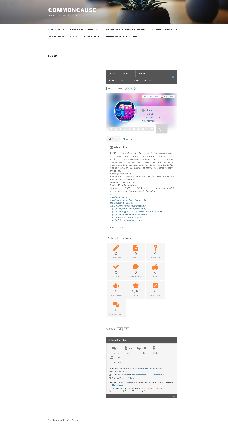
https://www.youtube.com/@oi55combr (128, 205)
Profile (113, 139)
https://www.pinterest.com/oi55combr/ (128, 208)
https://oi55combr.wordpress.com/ (126, 220)
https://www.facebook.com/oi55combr (128, 200)
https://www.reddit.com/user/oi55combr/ (129, 214)
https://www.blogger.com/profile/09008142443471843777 (138, 211)
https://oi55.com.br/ (119, 197)
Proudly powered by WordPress (62, 420)
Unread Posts (118, 378)
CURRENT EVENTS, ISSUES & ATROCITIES (125, 29)
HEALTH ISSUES (56, 29)
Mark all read (116, 385)
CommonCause (72, 10)
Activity (128, 139)
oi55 (114, 153)
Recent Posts (159, 375)
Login (111, 80)
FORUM (73, 36)
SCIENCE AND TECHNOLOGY (84, 29)
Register (143, 73)
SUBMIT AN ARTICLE (116, 36)
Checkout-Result (91, 36)
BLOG (135, 36)
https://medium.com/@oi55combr (125, 217)
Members (127, 73)
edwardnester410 (140, 375)
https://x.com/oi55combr (121, 203)
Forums (113, 73)
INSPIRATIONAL (56, 36)
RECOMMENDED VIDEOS (164, 29)
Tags (132, 378)
